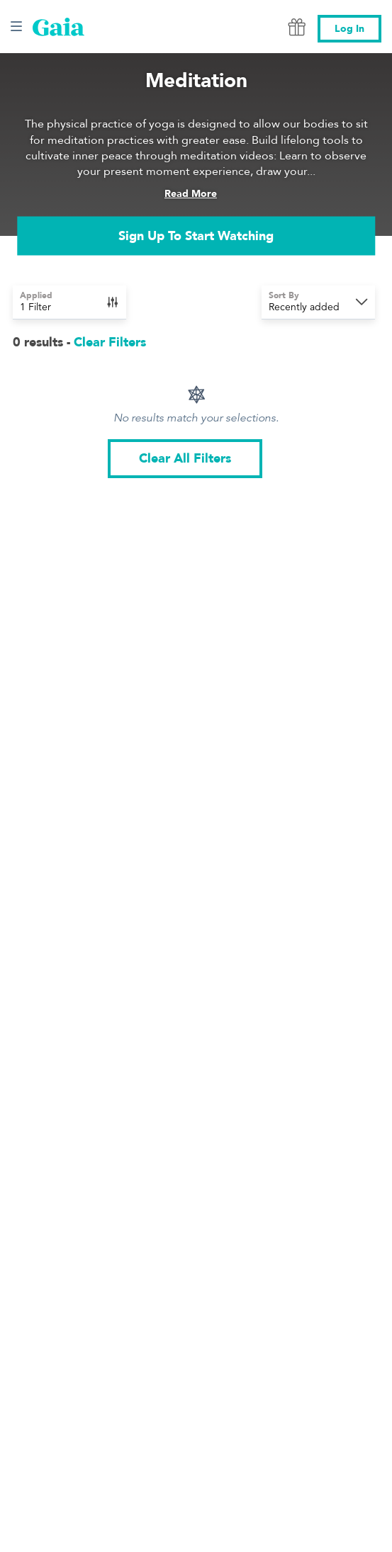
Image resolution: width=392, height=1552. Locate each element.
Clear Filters (110, 342)
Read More (190, 193)
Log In (349, 28)
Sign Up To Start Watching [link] (196, 235)
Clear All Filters (185, 459)
